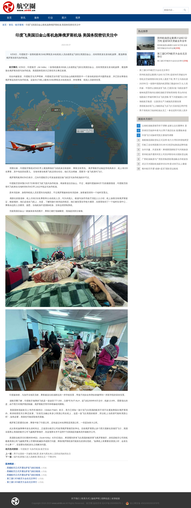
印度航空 (25, 449)
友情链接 (115, 498)
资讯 (11, 25)
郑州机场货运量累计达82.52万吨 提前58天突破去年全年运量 (172, 41)
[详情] (177, 48)
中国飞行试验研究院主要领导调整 (157, 135)
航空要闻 (19, 25)
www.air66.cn (58, 503)
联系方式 (85, 498)
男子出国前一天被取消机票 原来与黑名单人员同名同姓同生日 (42, 453)
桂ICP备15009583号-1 (112, 503)
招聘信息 (105, 498)
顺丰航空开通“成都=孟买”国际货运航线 (160, 168)
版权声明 (95, 498)
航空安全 (45, 449)
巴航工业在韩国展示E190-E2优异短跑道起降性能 (165, 145)
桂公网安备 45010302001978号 (142, 503)
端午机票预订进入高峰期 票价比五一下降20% (35, 457)
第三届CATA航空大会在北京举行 (22, 478)
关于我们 (75, 498)
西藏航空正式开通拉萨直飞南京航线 (23, 468)
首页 (4, 25)
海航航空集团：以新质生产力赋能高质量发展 (160, 101)
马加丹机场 (35, 449)
